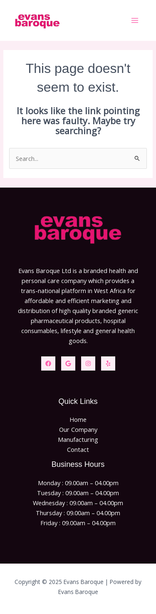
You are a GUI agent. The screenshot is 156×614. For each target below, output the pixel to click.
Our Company (78, 429)
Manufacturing (78, 439)
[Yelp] (108, 363)
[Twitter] (68, 363)
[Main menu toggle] (135, 20)
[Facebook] (48, 363)
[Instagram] (88, 363)
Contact (78, 449)
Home (78, 419)
